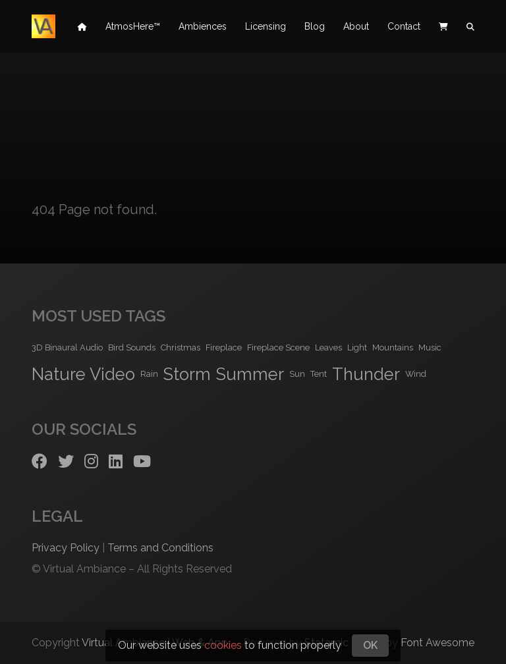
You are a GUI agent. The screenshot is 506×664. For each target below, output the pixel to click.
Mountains (392, 347)
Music (429, 347)
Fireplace (224, 347)
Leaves (328, 347)
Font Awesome (437, 642)
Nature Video (83, 374)
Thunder (366, 374)
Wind (415, 374)
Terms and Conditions (160, 547)
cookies (223, 645)
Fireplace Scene (278, 347)
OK (370, 645)
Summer (250, 374)
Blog (314, 26)
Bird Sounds (131, 347)
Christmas (180, 347)
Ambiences (203, 26)
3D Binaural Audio (67, 347)
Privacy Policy (65, 547)
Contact (403, 26)
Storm (187, 374)
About (356, 26)
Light (357, 347)
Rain (149, 374)
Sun (297, 374)
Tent (318, 374)
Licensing (265, 26)
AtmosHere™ (132, 26)
